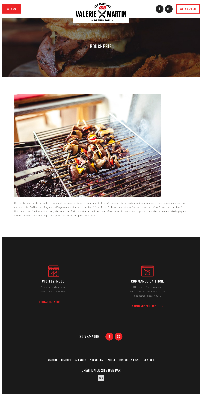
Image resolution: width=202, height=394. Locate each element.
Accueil (53, 360)
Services (80, 360)
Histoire (66, 360)
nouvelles (96, 360)
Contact (149, 360)
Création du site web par (101, 370)
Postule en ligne (129, 360)
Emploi (111, 360)
